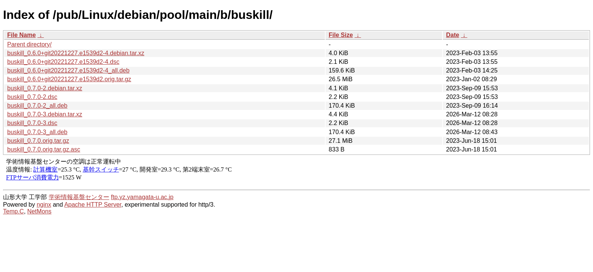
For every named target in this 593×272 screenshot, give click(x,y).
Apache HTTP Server (92, 204)
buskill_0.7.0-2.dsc (32, 97)
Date (452, 35)
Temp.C (13, 211)
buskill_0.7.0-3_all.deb (37, 132)
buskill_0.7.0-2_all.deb (37, 105)
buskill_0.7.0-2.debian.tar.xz (44, 88)
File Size (341, 35)
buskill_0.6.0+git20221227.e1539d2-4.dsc (63, 62)
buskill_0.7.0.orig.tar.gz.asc (43, 149)
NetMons (39, 211)
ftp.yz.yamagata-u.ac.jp (142, 197)
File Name (21, 35)
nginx (44, 204)
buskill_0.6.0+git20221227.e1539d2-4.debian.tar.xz (75, 53)
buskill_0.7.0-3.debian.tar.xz (44, 114)
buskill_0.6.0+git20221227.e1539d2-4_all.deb (68, 70)
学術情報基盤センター (79, 197)
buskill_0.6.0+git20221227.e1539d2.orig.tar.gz (69, 79)
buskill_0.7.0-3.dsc (32, 123)
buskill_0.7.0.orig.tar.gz (38, 141)
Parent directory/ (29, 44)
